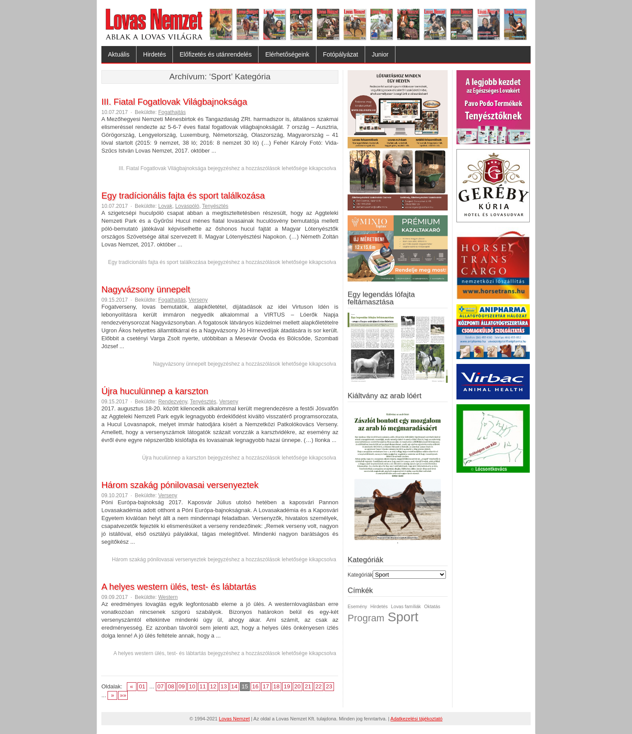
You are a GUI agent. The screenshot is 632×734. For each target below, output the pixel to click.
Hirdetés (154, 54)
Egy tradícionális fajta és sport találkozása (183, 195)
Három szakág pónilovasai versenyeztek (180, 485)
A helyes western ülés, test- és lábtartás (178, 586)
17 (266, 686)
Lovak (165, 206)
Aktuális (118, 54)
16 (255, 686)
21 (308, 686)
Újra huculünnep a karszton (154, 391)
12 (213, 686)
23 (329, 686)
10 (192, 686)
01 (142, 686)
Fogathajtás (172, 112)
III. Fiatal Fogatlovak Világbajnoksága (174, 102)
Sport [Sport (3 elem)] (403, 616)
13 (224, 686)
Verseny (198, 300)
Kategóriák (360, 575)
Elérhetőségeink (287, 54)
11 (203, 686)
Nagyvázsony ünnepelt (145, 289)
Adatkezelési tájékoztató (417, 718)
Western (167, 597)
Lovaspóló (187, 206)
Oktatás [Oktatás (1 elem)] (432, 606)
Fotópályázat (340, 54)
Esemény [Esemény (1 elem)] (357, 606)
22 (319, 686)
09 (182, 686)
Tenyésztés (215, 206)
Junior (380, 54)
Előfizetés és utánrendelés (215, 54)
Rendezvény (172, 402)
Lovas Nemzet (234, 718)
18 (276, 686)
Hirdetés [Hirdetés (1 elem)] (379, 606)
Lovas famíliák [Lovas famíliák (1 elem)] (406, 606)
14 (234, 686)
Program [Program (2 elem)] (366, 618)
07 (161, 686)
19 (287, 686)
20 (297, 686)
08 (171, 686)
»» (123, 695)
